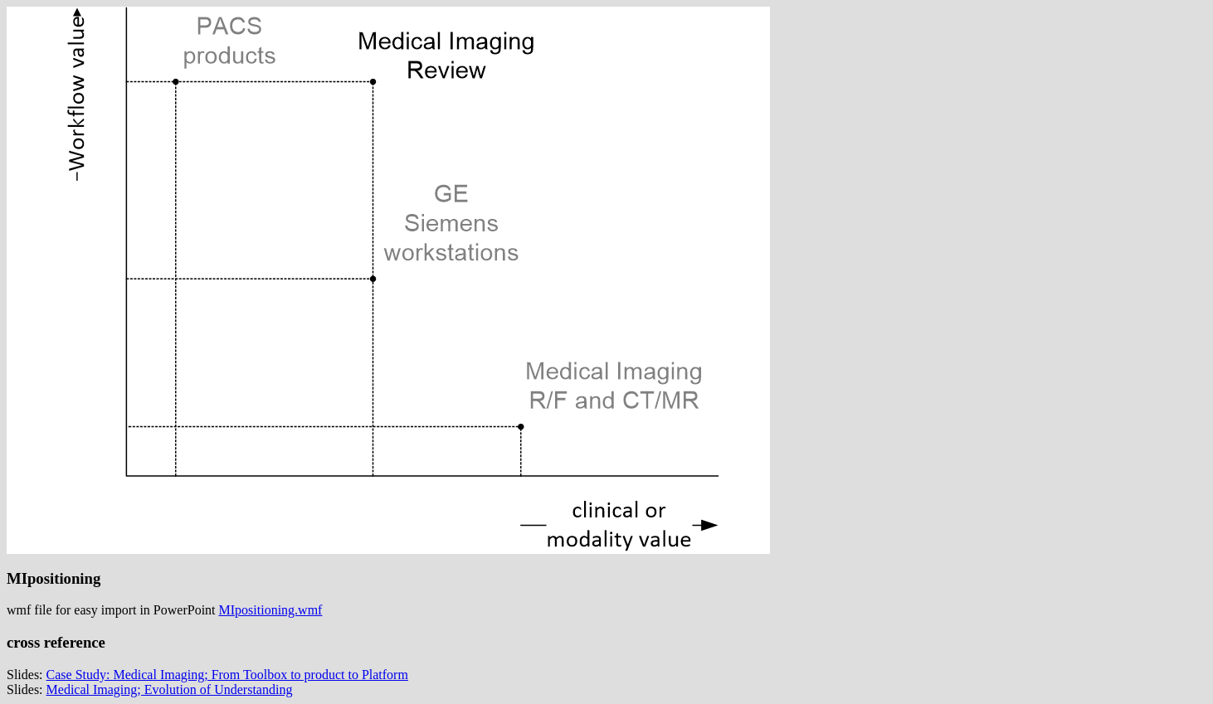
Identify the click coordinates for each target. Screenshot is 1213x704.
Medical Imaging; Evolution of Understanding (169, 689)
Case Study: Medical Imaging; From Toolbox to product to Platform (227, 675)
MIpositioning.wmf (271, 610)
